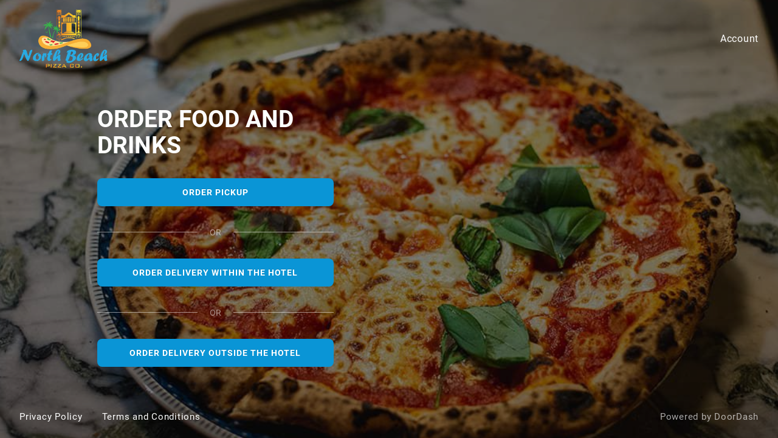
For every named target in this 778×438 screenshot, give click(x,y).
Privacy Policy (51, 416)
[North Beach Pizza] (389, 219)
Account (739, 38)
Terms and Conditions (151, 416)
